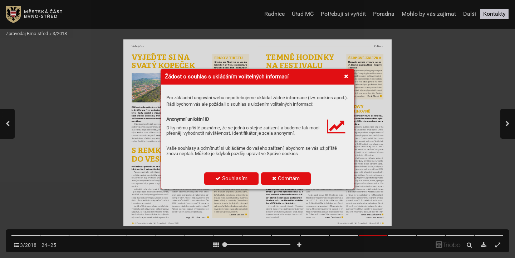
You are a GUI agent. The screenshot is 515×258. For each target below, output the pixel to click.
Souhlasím (231, 178)
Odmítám (286, 178)
